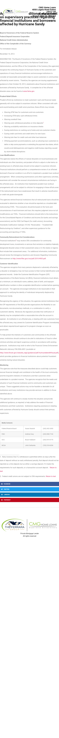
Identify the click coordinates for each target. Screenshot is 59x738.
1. (1, 457)
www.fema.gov (28, 91)
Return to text (51, 476)
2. (1, 476)
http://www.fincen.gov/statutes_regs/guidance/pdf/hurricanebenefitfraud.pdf (29, 353)
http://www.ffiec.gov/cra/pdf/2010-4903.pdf (29, 259)
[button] (29, 484)
